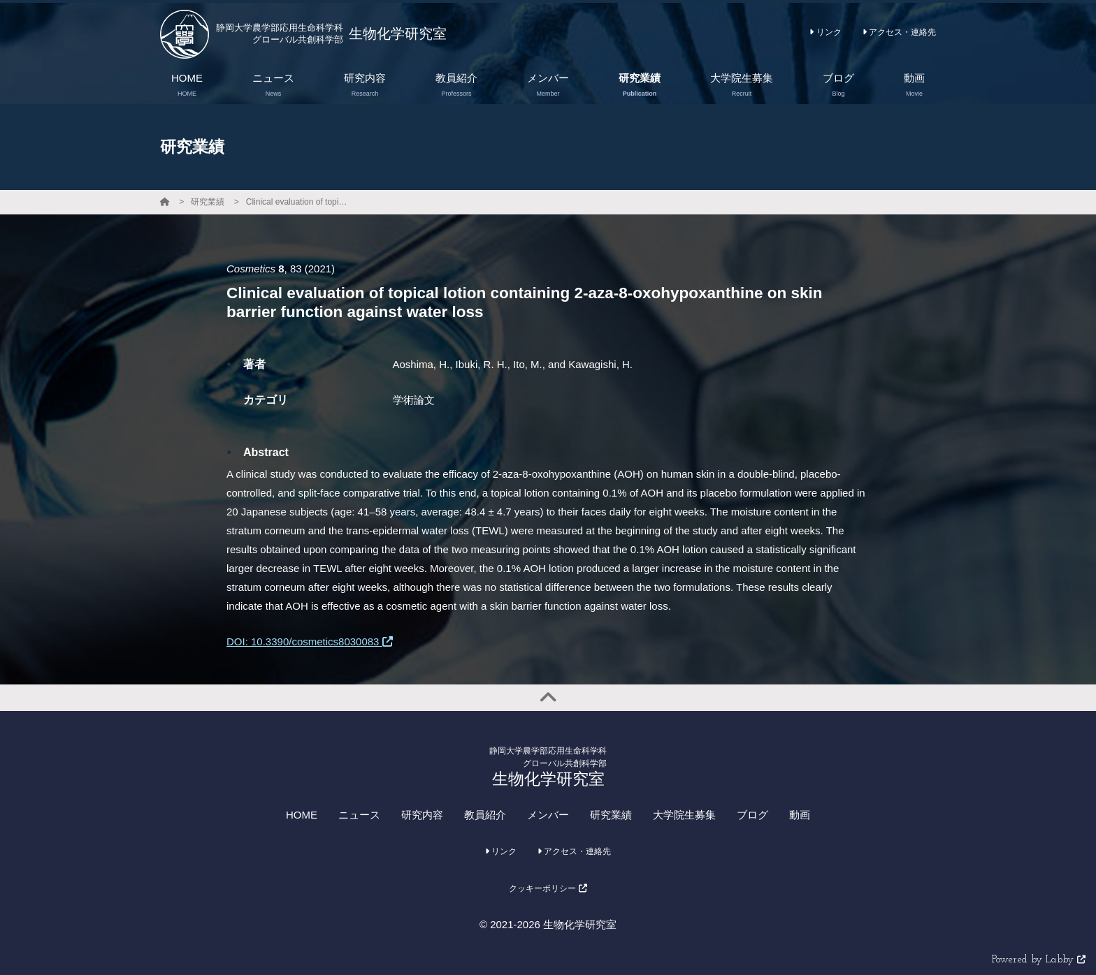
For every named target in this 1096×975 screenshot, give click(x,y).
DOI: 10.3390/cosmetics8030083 (309, 641)
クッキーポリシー (547, 888)
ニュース (359, 815)
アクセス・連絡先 (899, 32)
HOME (301, 815)
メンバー (548, 815)
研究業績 (207, 202)
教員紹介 (485, 815)
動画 (799, 815)
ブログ (752, 815)
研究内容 (422, 815)
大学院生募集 (684, 815)
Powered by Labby (1039, 960)
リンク (825, 32)
